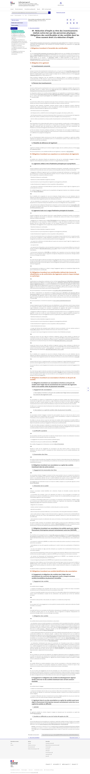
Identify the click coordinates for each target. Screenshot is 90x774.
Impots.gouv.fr (48, 754)
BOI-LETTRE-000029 (59, 444)
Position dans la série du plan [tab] (17, 22)
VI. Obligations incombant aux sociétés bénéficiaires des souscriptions (18, 53)
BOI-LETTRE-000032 (70, 638)
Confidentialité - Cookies (38, 769)
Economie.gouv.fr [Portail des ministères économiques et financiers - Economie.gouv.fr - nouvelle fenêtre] (48, 752)
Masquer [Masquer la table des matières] (15, 28)
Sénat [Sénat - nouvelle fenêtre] (47, 756)
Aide (11, 743)
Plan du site (31, 769)
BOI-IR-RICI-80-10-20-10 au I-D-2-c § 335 (54, 349)
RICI (26, 15)
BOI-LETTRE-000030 (48, 630)
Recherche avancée (60, 12)
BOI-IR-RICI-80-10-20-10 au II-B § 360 (61, 94)
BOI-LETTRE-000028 (51, 220)
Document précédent (34, 28)
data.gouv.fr (74, 764)
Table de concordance (32, 745)
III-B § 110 (71, 654)
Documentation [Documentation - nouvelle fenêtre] (30, 747)
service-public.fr (56, 764)
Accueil (12, 9)
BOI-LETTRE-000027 (38, 191)
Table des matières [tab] (15, 20)
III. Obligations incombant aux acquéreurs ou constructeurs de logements (18, 37)
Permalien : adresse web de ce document (74, 20)
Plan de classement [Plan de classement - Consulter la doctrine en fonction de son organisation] (19, 9)
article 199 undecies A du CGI (40, 55)
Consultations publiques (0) (30, 9)
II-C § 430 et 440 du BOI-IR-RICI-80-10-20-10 (62, 290)
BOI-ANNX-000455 (53, 640)
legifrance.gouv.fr (65, 764)
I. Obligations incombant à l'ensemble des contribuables (18, 31)
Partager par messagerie (77, 23)
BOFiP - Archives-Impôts (46, 9)
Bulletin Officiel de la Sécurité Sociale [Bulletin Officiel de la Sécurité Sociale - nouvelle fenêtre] (52, 745)
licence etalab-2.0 (34, 772)
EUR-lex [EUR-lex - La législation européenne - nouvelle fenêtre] (47, 750)
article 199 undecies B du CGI (47, 729)
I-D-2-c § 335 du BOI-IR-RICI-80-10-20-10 (62, 300)
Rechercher (49, 13)
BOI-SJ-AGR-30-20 (56, 724)
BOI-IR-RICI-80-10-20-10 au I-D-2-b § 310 (63, 340)
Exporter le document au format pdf (67, 20)
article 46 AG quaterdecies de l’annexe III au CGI (45, 53)
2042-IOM (51, 57)
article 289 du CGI (34, 329)
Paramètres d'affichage (50, 769)
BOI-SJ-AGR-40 (70, 151)
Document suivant (74, 28)
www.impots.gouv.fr (34, 59)
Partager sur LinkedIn (74, 23)
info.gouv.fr (48, 764)
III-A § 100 (77, 356)
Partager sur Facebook (67, 23)
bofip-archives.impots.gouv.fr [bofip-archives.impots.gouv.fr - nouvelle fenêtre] (33, 748)
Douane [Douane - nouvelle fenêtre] (47, 748)
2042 (31, 56)
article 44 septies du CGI (45, 724)
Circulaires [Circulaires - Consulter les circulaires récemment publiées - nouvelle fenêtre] (47, 747)
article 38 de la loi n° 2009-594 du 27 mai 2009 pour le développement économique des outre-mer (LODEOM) (54, 90)
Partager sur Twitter (70, 23)
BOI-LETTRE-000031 (60, 524)
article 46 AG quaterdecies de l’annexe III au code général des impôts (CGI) (47, 43)
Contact (12, 745)
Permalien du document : (33, 734)
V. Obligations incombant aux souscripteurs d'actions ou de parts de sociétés (19, 48)
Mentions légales (24, 769)
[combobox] (29, 13)
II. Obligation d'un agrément (17, 33)
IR (23, 15)
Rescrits (38, 9)
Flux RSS (29, 743)
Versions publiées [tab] (14, 25)
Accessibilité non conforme (15, 769)
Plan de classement (18, 15)
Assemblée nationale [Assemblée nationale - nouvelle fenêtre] (49, 743)
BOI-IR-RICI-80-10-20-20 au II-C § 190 (48, 248)
